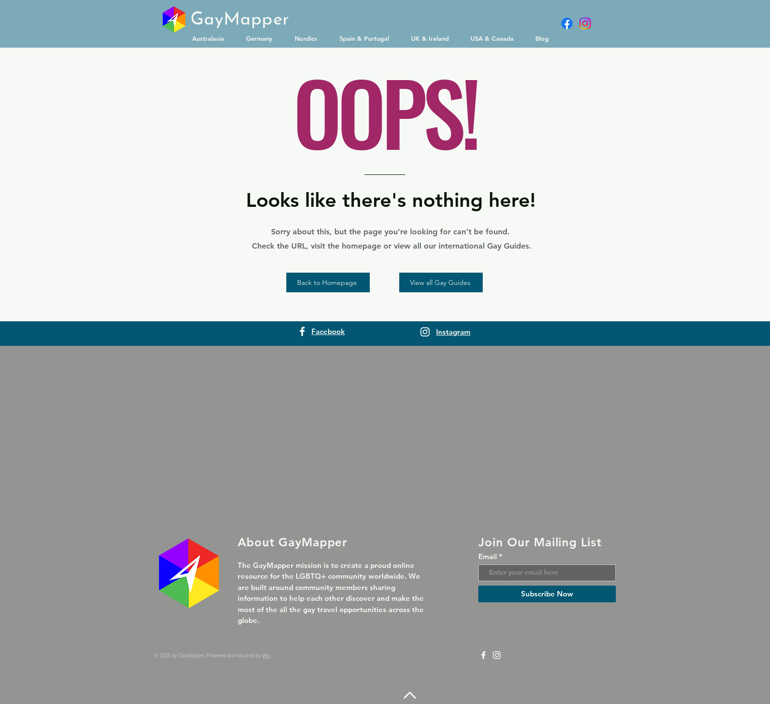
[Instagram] (585, 23)
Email (487, 556)
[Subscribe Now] (547, 594)
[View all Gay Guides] (441, 282)
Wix (266, 655)
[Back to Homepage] (328, 282)
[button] (212, 38)
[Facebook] (567, 23)
